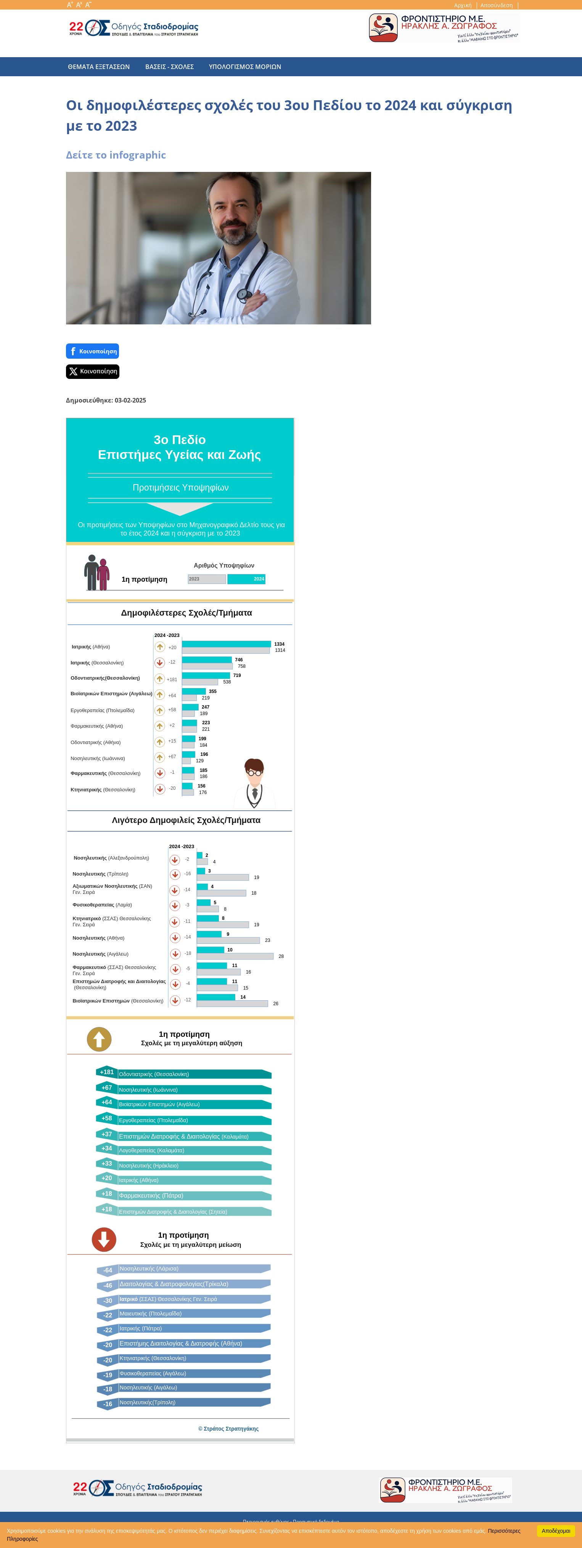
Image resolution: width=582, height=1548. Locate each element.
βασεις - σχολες (165, 67)
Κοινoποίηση (92, 351)
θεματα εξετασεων (99, 67)
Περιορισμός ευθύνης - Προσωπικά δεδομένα (291, 1521)
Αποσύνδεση (497, 5)
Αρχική (463, 5)
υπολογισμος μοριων (237, 67)
